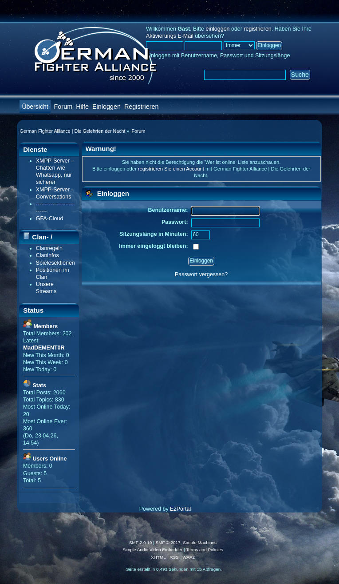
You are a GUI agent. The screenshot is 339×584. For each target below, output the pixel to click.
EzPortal (180, 509)
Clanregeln (49, 248)
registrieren (257, 29)
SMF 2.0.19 (140, 542)
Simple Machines (200, 542)
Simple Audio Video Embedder (152, 549)
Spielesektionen (55, 263)
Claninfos (47, 255)
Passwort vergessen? (201, 274)
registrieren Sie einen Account (171, 168)
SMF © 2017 (168, 542)
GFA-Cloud (49, 218)
